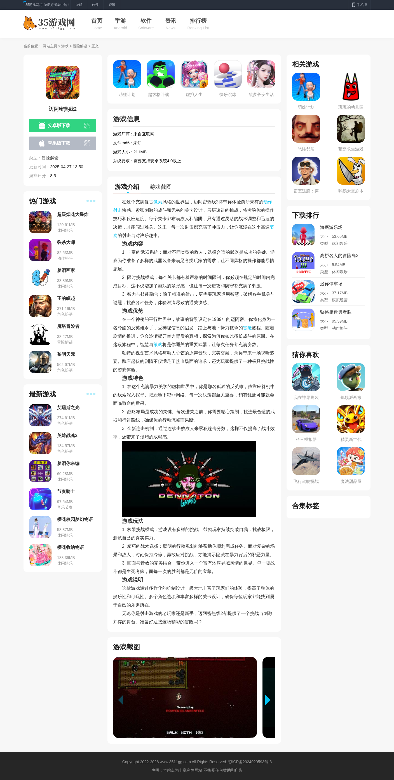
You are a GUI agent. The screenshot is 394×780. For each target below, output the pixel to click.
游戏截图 (160, 187)
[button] (270, 700)
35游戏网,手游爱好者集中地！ (48, 5)
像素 (157, 201)
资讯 (170, 21)
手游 (120, 21)
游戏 (65, 46)
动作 (267, 201)
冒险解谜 (80, 46)
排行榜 (198, 21)
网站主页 (50, 46)
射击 (117, 210)
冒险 (247, 327)
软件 (146, 21)
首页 (96, 21)
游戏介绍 (127, 186)
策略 (157, 344)
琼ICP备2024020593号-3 (250, 762)
